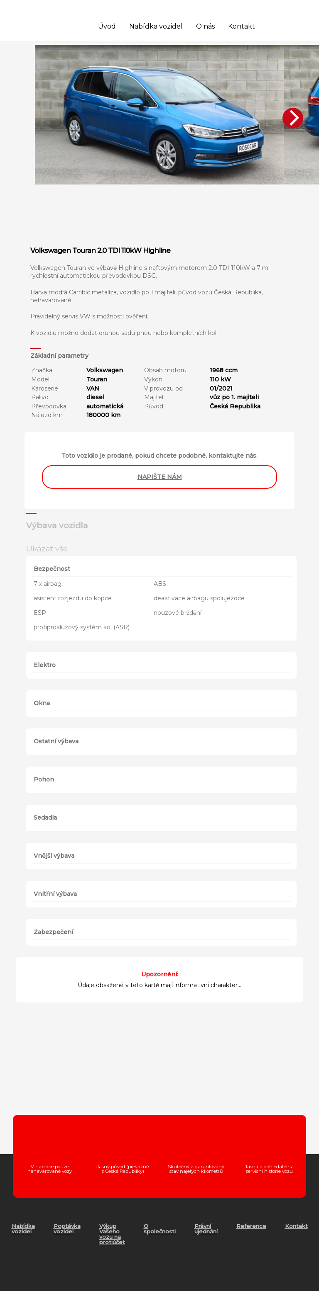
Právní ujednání (206, 1229)
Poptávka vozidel (67, 1229)
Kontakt (241, 26)
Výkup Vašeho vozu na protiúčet (112, 1234)
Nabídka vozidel (156, 26)
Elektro (45, 665)
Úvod (107, 26)
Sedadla (45, 817)
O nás (205, 26)
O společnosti (160, 1229)
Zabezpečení (53, 932)
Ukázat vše (47, 548)
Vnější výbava (54, 855)
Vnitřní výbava (55, 894)
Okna (42, 703)
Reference (251, 1226)
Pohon (44, 779)
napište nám (159, 476)
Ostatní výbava (56, 741)
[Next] (292, 118)
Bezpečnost (52, 569)
